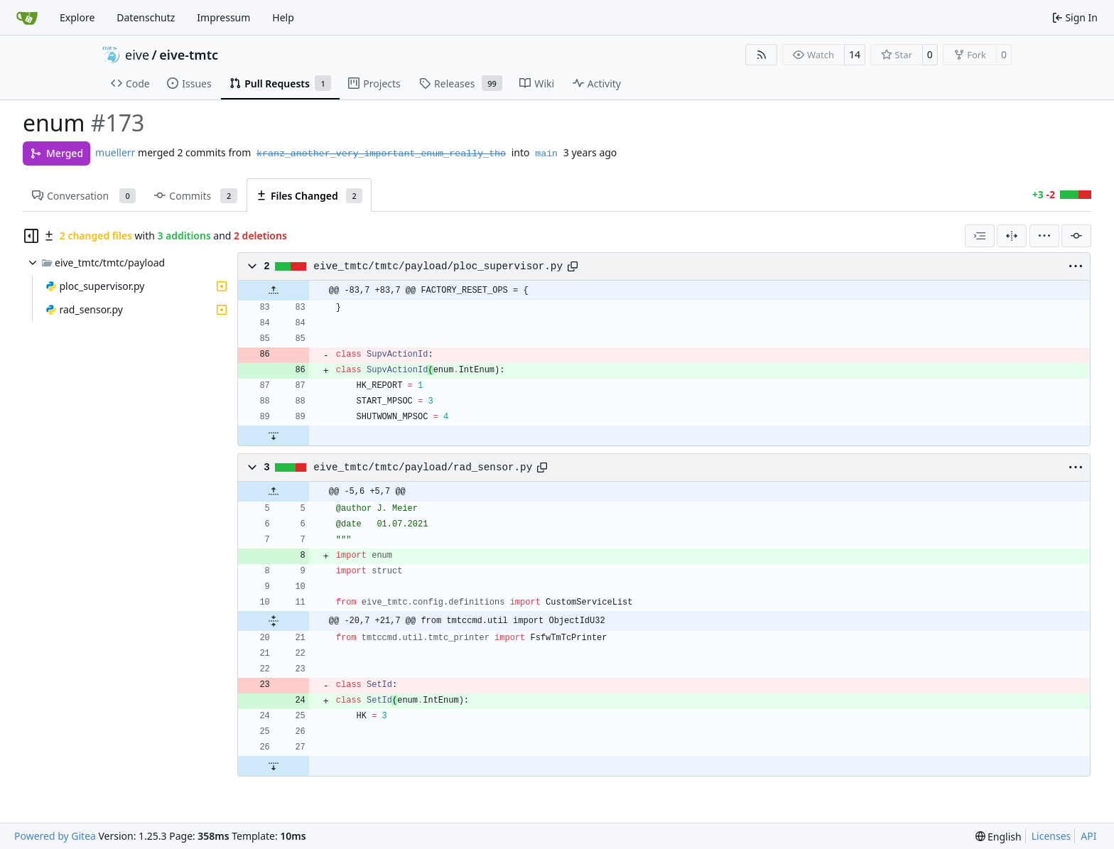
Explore (77, 17)
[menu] (1044, 236)
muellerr (115, 152)
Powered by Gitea (55, 836)
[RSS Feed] (761, 54)
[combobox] (980, 236)
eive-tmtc (188, 55)
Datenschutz (146, 17)
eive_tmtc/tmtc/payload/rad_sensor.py (422, 467)
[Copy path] (573, 266)
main (546, 153)
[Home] (27, 18)
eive (137, 55)
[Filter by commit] (1076, 236)
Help (283, 17)
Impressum (223, 17)
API (1088, 836)
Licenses (1051, 836)
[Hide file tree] (31, 236)
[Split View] (1012, 236)
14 (854, 54)
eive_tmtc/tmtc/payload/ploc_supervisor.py (438, 266)
